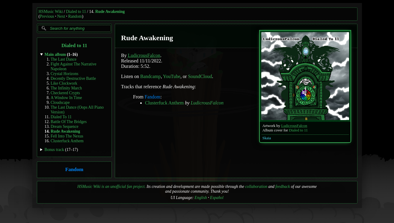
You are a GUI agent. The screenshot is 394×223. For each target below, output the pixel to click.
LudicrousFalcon (294, 126)
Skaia (266, 138)
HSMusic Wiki (51, 11)
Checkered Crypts (65, 93)
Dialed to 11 (76, 11)
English (200, 197)
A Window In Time (66, 97)
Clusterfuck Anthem (67, 141)
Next (61, 16)
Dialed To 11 (61, 117)
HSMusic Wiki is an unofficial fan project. (111, 186)
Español (217, 197)
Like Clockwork (64, 83)
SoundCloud (200, 76)
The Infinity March (66, 88)
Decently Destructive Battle (73, 78)
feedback (282, 186)
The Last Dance (63, 59)
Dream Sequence (64, 126)
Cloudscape (60, 102)
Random (75, 16)
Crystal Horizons (65, 73)
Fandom (74, 170)
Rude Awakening (110, 11)
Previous (47, 16)
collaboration (256, 186)
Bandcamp (150, 76)
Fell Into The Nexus (67, 136)
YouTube (171, 76)
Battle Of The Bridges (69, 121)
